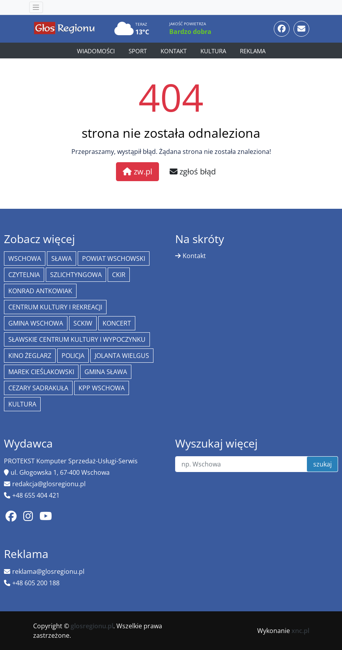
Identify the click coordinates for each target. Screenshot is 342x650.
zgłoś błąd (193, 171)
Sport (138, 51)
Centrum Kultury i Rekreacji (55, 307)
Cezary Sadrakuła (38, 388)
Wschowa (24, 258)
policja (73, 355)
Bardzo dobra (190, 31)
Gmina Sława (105, 371)
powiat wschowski (113, 258)
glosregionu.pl (92, 626)
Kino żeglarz (29, 355)
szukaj (322, 464)
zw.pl (137, 171)
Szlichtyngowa (76, 274)
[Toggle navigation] (36, 7)
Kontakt (174, 51)
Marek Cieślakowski (41, 371)
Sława (61, 258)
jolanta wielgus (122, 355)
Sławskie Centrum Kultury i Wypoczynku (77, 339)
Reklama (252, 51)
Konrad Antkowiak (40, 291)
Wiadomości (96, 51)
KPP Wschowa (101, 388)
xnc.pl (300, 630)
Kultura (213, 51)
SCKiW (82, 323)
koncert (117, 323)
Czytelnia (24, 274)
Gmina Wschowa (35, 323)
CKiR (118, 274)
